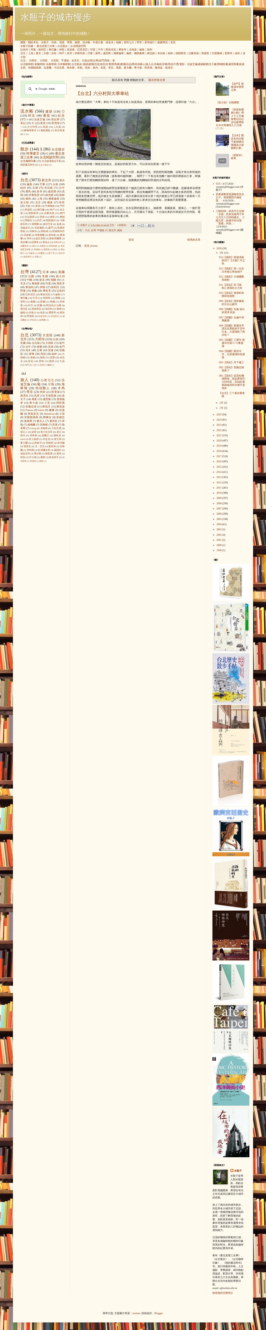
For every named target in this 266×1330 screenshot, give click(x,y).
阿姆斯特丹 (58, 231)
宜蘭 (23, 343)
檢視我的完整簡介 (222, 1293)
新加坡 (52, 235)
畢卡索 (138, 67)
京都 (46, 53)
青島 (55, 249)
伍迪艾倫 (192, 64)
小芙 (47, 403)
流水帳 (86, 42)
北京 (22, 53)
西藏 (42, 301)
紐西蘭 (42, 320)
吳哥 (69, 53)
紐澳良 (35, 242)
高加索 (71, 49)
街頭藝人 (140, 64)
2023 (219, 425)
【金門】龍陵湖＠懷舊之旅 (237, 86)
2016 (219, 461)
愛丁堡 (51, 253)
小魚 (51, 384)
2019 (219, 445)
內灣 (42, 365)
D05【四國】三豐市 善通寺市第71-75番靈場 (232, 343)
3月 (221, 252)
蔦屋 (45, 127)
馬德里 (205, 53)
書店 (126, 64)
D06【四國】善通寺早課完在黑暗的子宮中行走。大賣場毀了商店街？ (232, 330)
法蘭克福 (193, 53)
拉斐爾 (47, 67)
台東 (95, 60)
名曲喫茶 (51, 64)
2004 (219, 524)
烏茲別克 (42, 316)
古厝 (108, 64)
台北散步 (76, 64)
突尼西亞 (55, 316)
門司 (62, 206)
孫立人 (24, 432)
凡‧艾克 (40, 446)
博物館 (221, 64)
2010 (219, 492)
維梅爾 (31, 424)
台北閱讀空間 (78, 46)
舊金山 (46, 242)
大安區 (55, 60)
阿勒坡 (44, 231)
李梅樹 (49, 443)
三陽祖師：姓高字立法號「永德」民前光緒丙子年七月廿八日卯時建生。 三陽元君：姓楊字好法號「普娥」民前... (230, 217)
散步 (24, 149)
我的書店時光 (27, 165)
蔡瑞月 (46, 406)
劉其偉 (52, 446)
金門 (101, 60)
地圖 (118, 42)
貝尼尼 (46, 439)
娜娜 (51, 410)
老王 (59, 432)
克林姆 (44, 428)
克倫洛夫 (25, 228)
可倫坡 (31, 253)
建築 (48, 111)
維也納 (151, 53)
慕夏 (118, 67)
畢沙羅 (37, 453)
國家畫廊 (139, 53)
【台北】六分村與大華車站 (102, 93)
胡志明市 (27, 257)
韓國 (52, 301)
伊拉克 (33, 320)
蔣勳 (41, 461)
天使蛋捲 (50, 395)
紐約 (237, 53)
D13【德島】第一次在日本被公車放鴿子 (231, 270)
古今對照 (32, 127)
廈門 (50, 228)
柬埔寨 (36, 283)
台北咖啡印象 (28, 161)
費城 (62, 217)
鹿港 (51, 361)
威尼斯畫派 (235, 64)
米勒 (79, 67)
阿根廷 (30, 316)
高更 (103, 67)
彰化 (30, 361)
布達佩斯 (39, 228)
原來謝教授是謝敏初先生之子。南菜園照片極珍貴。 (230, 197)
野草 (139, 42)
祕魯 (141, 49)
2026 (219, 248)
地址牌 (55, 119)
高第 (55, 424)
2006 (219, 513)
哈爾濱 (41, 253)
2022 (219, 430)
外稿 (54, 42)
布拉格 (161, 53)
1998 (219, 550)
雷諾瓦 (27, 446)
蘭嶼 (49, 365)
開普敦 (47, 249)
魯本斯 (71, 67)
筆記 (23, 123)
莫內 (95, 67)
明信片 (172, 64)
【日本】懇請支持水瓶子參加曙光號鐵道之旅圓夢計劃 (237, 141)
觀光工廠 (211, 64)
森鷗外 (58, 450)
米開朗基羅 (34, 67)
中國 (29, 279)
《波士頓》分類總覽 (227, 102)
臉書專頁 (162, 42)
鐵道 (85, 64)
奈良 (54, 53)
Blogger (158, 1313)
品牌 (131, 64)
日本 (45, 272)
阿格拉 (28, 220)
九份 (84, 60)
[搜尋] (45, 89)
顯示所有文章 (157, 79)
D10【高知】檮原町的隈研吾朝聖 (231, 294)
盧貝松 (54, 421)
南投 (42, 357)
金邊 (59, 224)
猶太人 (41, 421)
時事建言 (33, 153)
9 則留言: (122, 225)
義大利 (60, 276)
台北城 (36, 343)
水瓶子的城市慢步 (55, 17)
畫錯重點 (46, 130)
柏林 (170, 53)
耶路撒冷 (51, 220)
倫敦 (129, 53)
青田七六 (129, 42)
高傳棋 (44, 424)
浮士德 (32, 457)
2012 (219, 482)
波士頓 (24, 202)
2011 (219, 487)
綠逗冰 (109, 42)
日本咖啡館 (63, 64)
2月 (221, 402)
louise (41, 410)
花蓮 (50, 350)
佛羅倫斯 (118, 53)
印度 (92, 49)
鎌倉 (50, 202)
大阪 (27, 206)
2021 (219, 435)
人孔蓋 (57, 127)
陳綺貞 (57, 435)
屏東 (32, 354)
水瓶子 (45, 42)
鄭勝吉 (47, 417)
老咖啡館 (39, 64)
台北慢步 (62, 46)
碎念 (31, 115)
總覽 (22, 42)
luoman (136, 1313)
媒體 (77, 42)
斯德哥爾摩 (55, 238)
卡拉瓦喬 (59, 67)
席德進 (33, 461)
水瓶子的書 (26, 46)
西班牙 (61, 283)
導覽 (69, 42)
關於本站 (33, 42)
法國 (31, 276)
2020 (219, 440)
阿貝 (43, 392)
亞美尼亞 (82, 49)
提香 (34, 432)
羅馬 (97, 53)
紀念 (61, 115)
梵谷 (110, 67)
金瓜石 (75, 60)
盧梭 (42, 457)
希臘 (34, 290)
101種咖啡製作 (28, 130)
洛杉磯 (24, 242)
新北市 (112, 230)
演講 (61, 42)
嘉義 (32, 357)
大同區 (43, 60)
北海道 (133, 49)
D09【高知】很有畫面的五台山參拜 (231, 303)
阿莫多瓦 (33, 413)
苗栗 (52, 357)
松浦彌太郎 (44, 450)
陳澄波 (159, 67)
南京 (34, 246)
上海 (30, 53)
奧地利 (29, 287)
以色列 (24, 49)
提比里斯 (40, 238)
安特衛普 (53, 246)
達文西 (57, 439)
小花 (62, 413)
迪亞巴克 (48, 224)
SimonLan (49, 413)
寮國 (57, 298)
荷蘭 (39, 305)
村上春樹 (34, 439)
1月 (221, 408)
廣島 (28, 198)
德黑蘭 (35, 224)
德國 (53, 279)
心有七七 (47, 380)
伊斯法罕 (58, 242)
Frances (29, 410)
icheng (33, 428)
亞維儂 (27, 235)
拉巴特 (61, 253)
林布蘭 (61, 443)
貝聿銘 (33, 435)
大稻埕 (33, 60)
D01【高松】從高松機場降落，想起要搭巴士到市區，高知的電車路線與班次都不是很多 (232, 382)
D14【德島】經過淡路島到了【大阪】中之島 (232, 260)
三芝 (34, 365)
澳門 (62, 213)
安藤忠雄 (31, 406)
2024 (219, 419)
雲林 (42, 217)
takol (22, 439)
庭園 (91, 64)
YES (218, 183)
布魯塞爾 (40, 235)
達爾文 (45, 435)
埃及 (42, 312)
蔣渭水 (24, 395)
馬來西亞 (36, 309)
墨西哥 (52, 312)
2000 (219, 545)
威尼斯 (107, 53)
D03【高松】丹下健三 (231, 362)
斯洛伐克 (111, 49)
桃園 (39, 346)
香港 (37, 206)
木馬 (61, 388)
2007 (219, 508)
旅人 (148, 64)
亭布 (29, 238)
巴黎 (90, 53)
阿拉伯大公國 (53, 305)
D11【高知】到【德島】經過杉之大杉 (230, 286)
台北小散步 (44, 165)
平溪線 (65, 60)
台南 (90, 60)
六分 (87, 230)
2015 (219, 466)
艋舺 (54, 354)
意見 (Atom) (91, 245)
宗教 (164, 64)
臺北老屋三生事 (46, 46)
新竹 (62, 343)
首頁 (172, 42)
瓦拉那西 (30, 217)
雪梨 (37, 257)
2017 (219, 456)
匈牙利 (49, 309)
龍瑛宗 (169, 67)
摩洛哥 (122, 49)
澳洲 (59, 309)
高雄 (50, 346)
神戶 (61, 53)
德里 (52, 217)
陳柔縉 (49, 453)
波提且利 (25, 453)
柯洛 (22, 457)
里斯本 (228, 53)
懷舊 (114, 64)
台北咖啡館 (26, 64)
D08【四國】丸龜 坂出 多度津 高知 (232, 311)
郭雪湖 (148, 67)
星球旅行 (149, 42)
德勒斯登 (180, 53)
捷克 (42, 279)
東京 (38, 53)
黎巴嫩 (53, 49)
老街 (102, 64)
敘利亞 (42, 49)
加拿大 (32, 312)
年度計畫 (98, 42)
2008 (219, 503)
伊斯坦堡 (80, 53)
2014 (219, 472)
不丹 (100, 49)
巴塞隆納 (217, 53)
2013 (219, 477)
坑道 (97, 64)
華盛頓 (37, 249)
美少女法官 (46, 432)
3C (33, 123)
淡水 (28, 350)
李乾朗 (30, 450)
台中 (62, 187)
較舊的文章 (193, 239)
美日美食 (60, 130)
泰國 (32, 301)
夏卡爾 (128, 67)
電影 (182, 64)
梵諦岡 (46, 298)
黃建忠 (60, 417)
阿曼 (33, 49)
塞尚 (59, 453)
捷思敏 (47, 399)
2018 (219, 451)
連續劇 (202, 64)
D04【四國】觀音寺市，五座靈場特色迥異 (232, 354)
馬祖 (107, 60)
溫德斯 (28, 421)
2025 (219, 414)
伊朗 (61, 49)
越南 (22, 312)
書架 (46, 115)
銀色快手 (54, 457)
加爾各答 (24, 246)
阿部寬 (60, 403)
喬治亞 (24, 309)
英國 (45, 276)
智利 (149, 49)
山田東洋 (37, 443)
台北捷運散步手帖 (51, 161)
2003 (219, 529)
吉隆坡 (43, 246)
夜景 (43, 123)
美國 (61, 272)
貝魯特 (33, 231)
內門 (27, 365)
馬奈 (87, 67)
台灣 (93, 230)
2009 (219, 498)
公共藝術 (156, 64)
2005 (219, 519)
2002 (219, 534)
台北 (22, 60)
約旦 (39, 220)
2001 (219, 540)
